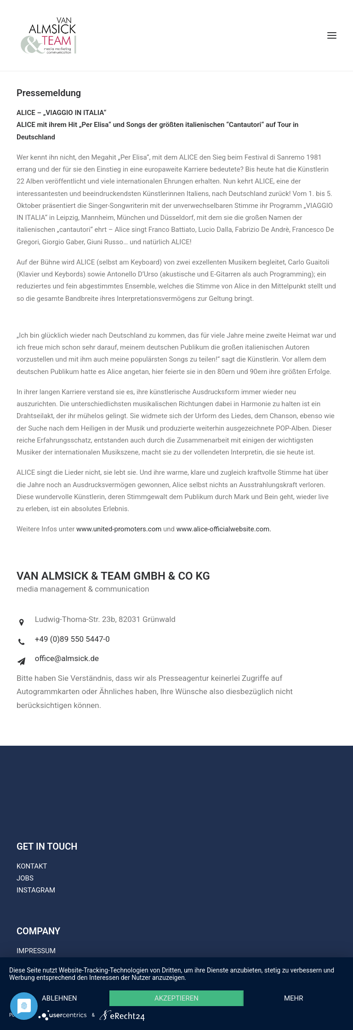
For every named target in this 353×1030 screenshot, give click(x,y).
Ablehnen (59, 998)
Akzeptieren (176, 998)
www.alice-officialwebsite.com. (223, 529)
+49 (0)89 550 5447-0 (72, 639)
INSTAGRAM (36, 890)
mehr (293, 998)
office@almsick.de (67, 658)
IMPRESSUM (36, 951)
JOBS (25, 878)
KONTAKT (32, 866)
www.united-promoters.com (118, 529)
